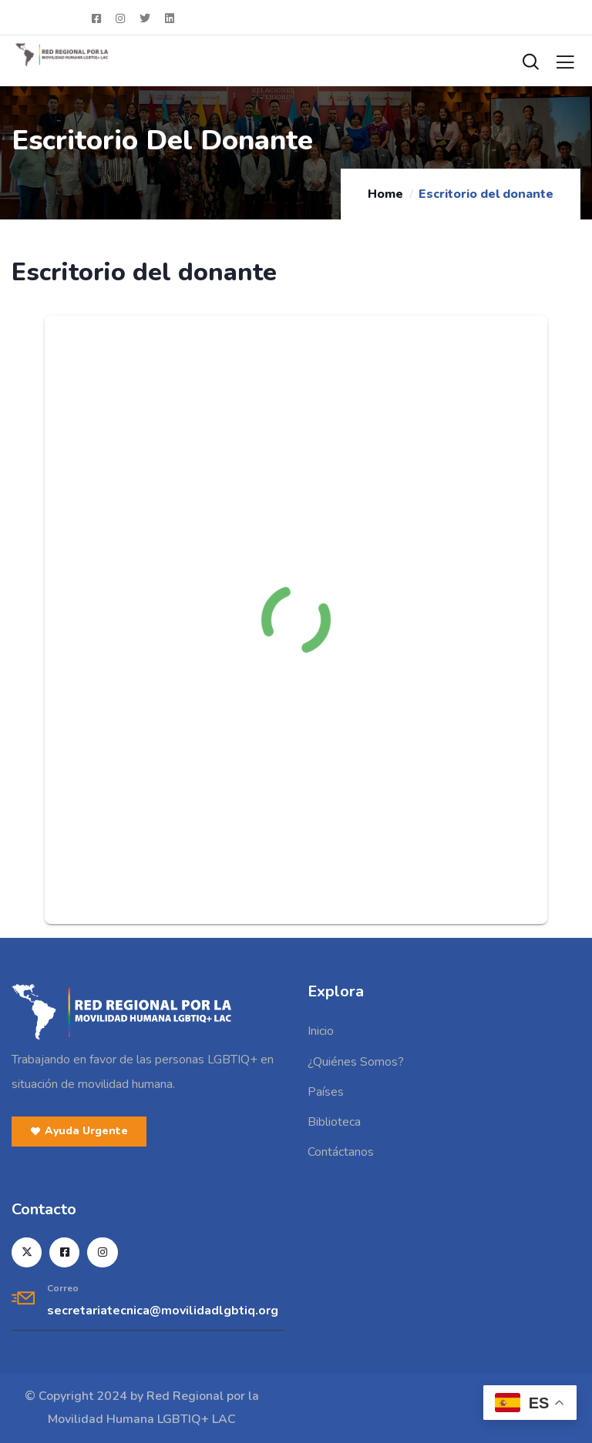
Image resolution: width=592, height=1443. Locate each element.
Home (385, 194)
